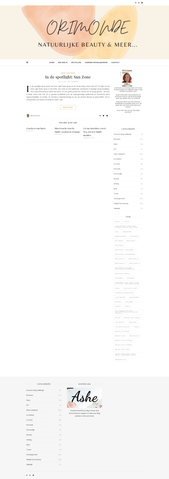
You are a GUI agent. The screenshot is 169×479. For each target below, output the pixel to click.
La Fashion (117, 159)
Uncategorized (119, 198)
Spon (115, 188)
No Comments (73, 81)
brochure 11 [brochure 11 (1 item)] (120, 263)
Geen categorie (68, 73)
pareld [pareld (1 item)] (118, 306)
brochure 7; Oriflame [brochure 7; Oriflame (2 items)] (124, 250)
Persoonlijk (118, 174)
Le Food (117, 164)
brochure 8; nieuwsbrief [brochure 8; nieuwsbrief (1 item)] (125, 254)
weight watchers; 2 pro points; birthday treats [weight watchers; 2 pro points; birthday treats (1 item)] (125, 354)
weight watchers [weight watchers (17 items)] (122, 349)
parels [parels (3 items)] (127, 306)
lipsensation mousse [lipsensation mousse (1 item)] (124, 293)
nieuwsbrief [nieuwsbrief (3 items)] (135, 297)
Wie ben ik (63, 62)
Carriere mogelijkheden (96, 62)
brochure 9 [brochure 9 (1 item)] (120, 259)
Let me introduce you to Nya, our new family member (94, 132)
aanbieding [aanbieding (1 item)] (127, 232)
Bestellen (76, 62)
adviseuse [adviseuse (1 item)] (134, 236)
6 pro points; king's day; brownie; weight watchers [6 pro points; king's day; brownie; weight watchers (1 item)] (126, 226)
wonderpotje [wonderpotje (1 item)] (120, 359)
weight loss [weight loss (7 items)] (120, 336)
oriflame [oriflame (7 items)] (129, 302)
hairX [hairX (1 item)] (117, 288)
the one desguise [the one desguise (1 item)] (122, 327)
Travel (116, 193)
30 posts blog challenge (122, 134)
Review (116, 179)
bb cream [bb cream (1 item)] (119, 241)
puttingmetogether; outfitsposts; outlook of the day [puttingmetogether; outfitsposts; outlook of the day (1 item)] (126, 312)
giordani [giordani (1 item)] (130, 278)
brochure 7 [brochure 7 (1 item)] (120, 245)
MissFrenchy (35, 116)
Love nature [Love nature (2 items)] (120, 297)
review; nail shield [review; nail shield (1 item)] (132, 318)
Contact (115, 62)
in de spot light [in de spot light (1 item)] (131, 288)
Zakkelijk (117, 208)
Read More (68, 107)
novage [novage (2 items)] (118, 302)
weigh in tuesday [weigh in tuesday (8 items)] (122, 331)
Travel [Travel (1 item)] (136, 327)
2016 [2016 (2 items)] (117, 232)
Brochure (117, 139)
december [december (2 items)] (119, 278)
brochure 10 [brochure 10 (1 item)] (134, 259)
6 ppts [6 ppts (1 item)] (126, 221)
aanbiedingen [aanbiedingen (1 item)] (120, 236)
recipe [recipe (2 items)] (117, 318)
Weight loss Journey (121, 203)
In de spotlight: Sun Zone (68, 76)
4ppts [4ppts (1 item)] (117, 221)
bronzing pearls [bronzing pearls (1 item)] (122, 273)
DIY (115, 149)
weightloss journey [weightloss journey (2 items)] (123, 345)
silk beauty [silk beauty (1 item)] (120, 322)
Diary (115, 144)
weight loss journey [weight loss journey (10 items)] (124, 340)
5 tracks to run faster (36, 128)
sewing (116, 184)
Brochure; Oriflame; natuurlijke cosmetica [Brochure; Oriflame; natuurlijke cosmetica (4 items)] (125, 268)
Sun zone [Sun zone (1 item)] (133, 322)
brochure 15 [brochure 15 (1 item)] (134, 263)
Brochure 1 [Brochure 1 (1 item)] (131, 241)
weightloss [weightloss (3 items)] (134, 336)
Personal (117, 169)
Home (51, 62)
